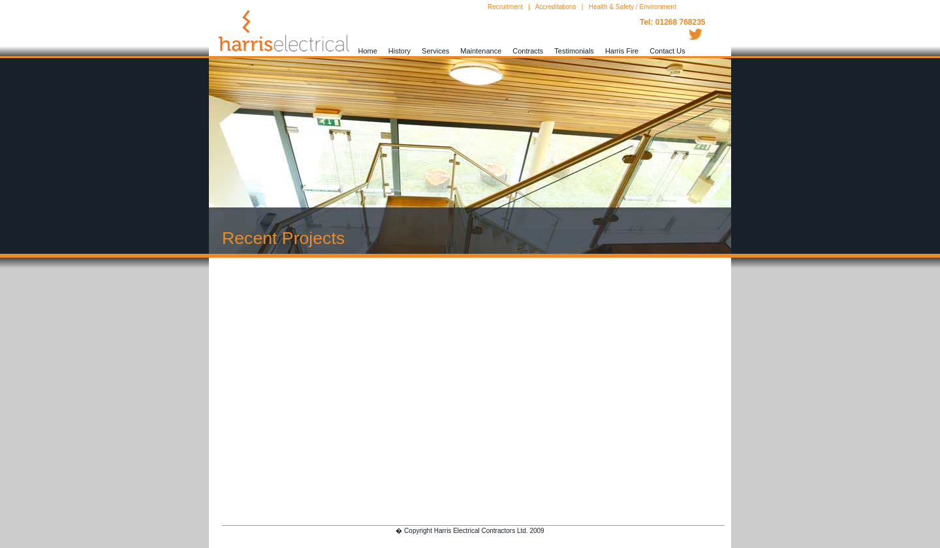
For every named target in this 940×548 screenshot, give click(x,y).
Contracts (527, 51)
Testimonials (574, 51)
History (399, 51)
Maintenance (480, 51)
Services (435, 51)
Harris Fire (621, 51)
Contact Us (667, 51)
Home (367, 51)
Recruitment (505, 6)
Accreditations (555, 6)
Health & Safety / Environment (632, 6)
